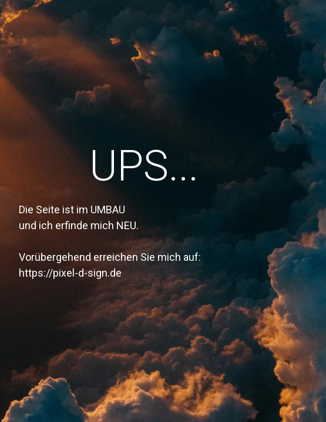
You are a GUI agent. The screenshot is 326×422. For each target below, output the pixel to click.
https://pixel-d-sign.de (70, 273)
